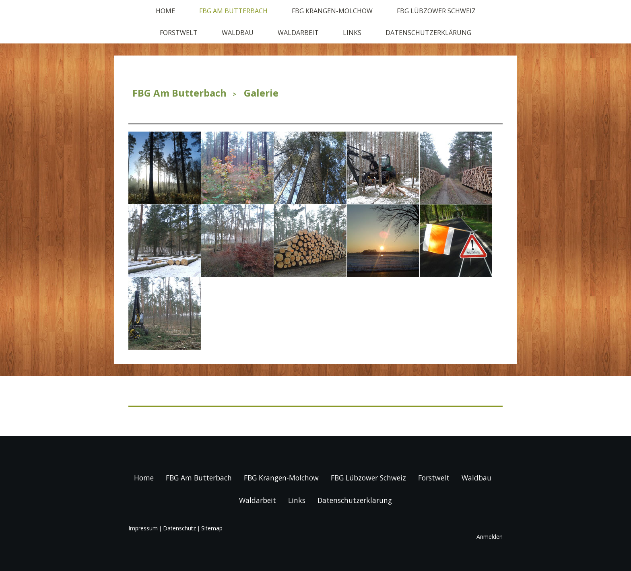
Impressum (143, 528)
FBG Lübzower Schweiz (436, 10)
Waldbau (238, 32)
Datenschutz (179, 528)
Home (165, 10)
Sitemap (212, 528)
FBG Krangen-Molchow (332, 10)
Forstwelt (179, 32)
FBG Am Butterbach (233, 10)
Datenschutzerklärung (428, 32)
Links (352, 32)
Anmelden (489, 536)
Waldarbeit (298, 32)
